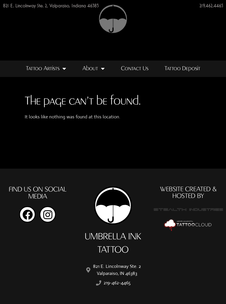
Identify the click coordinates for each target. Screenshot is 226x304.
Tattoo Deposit (182, 68)
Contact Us (134, 68)
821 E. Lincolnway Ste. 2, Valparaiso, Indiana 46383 (51, 5)
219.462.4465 (211, 5)
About (93, 69)
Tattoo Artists (46, 69)
